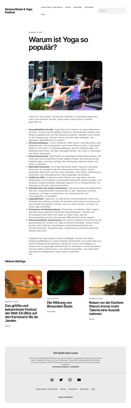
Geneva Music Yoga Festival (52, 7)
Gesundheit (51, 311)
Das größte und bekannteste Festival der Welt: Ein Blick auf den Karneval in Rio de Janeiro (21, 313)
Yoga (30, 254)
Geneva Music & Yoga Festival (18, 10)
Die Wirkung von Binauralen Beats (60, 304)
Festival (7, 326)
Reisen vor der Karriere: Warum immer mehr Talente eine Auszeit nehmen (106, 308)
